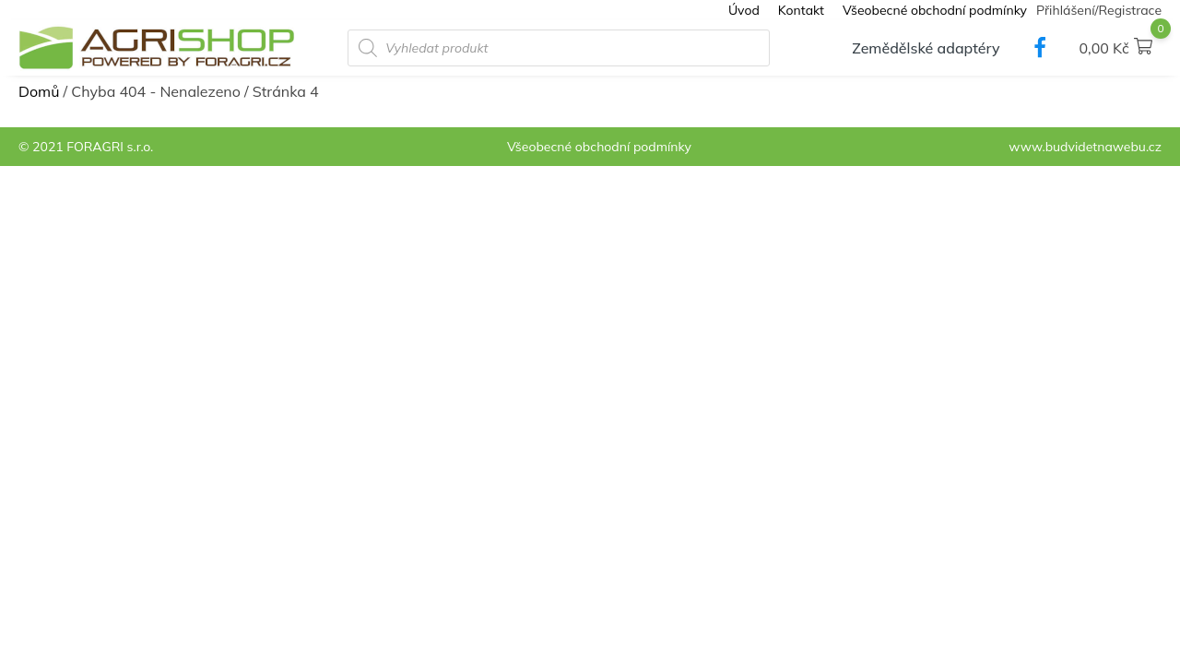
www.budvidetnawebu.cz (1085, 146)
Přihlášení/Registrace (1099, 10)
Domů (38, 91)
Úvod (744, 10)
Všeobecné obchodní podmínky (935, 10)
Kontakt (801, 10)
